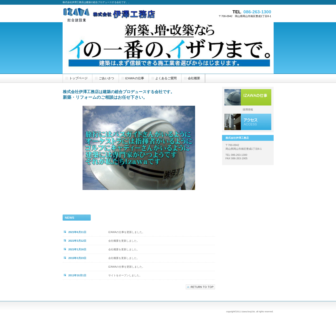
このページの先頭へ (200, 286)
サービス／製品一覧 (247, 97)
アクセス (247, 122)
